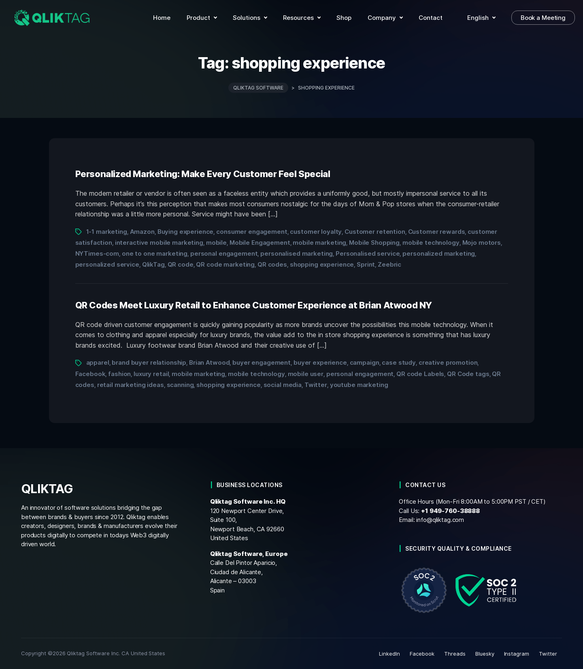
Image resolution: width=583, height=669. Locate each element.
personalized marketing (438, 253)
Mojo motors (481, 242)
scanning (180, 385)
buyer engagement (261, 362)
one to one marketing (154, 253)
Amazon (142, 231)
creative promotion (448, 362)
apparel (97, 362)
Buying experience (185, 231)
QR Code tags (468, 374)
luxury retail (151, 374)
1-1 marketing (106, 231)
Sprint (366, 264)
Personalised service (368, 253)
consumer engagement (251, 231)
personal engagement (223, 253)
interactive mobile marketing (159, 242)
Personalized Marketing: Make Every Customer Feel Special (202, 174)
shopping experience (322, 264)
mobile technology (431, 242)
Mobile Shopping (374, 242)
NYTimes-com (97, 253)
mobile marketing (319, 242)
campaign (364, 362)
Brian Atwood (209, 362)
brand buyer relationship (149, 362)
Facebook (90, 374)
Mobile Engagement (260, 242)
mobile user (306, 374)
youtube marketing (359, 385)
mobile (216, 242)
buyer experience (320, 362)
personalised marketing (296, 253)
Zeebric (389, 264)
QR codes (272, 264)
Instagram (517, 653)
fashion (119, 374)
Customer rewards (436, 231)
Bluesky (484, 653)
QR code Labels (420, 374)
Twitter (315, 385)
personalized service (107, 264)
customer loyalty (316, 231)
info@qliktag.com (440, 520)
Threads (455, 653)
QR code (181, 264)
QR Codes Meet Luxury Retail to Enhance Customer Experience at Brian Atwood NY (253, 305)
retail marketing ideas (130, 385)
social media (283, 385)
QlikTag (153, 264)
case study (399, 362)
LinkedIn (389, 653)
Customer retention (375, 231)
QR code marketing (225, 264)
